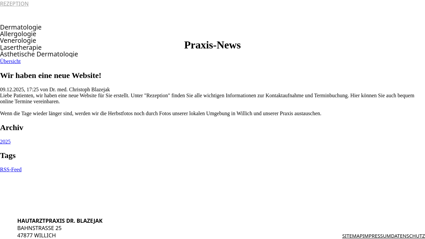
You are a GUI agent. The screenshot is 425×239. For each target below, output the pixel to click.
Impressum (377, 235)
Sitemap (352, 235)
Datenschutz (408, 235)
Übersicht (10, 61)
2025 (5, 141)
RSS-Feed (11, 169)
